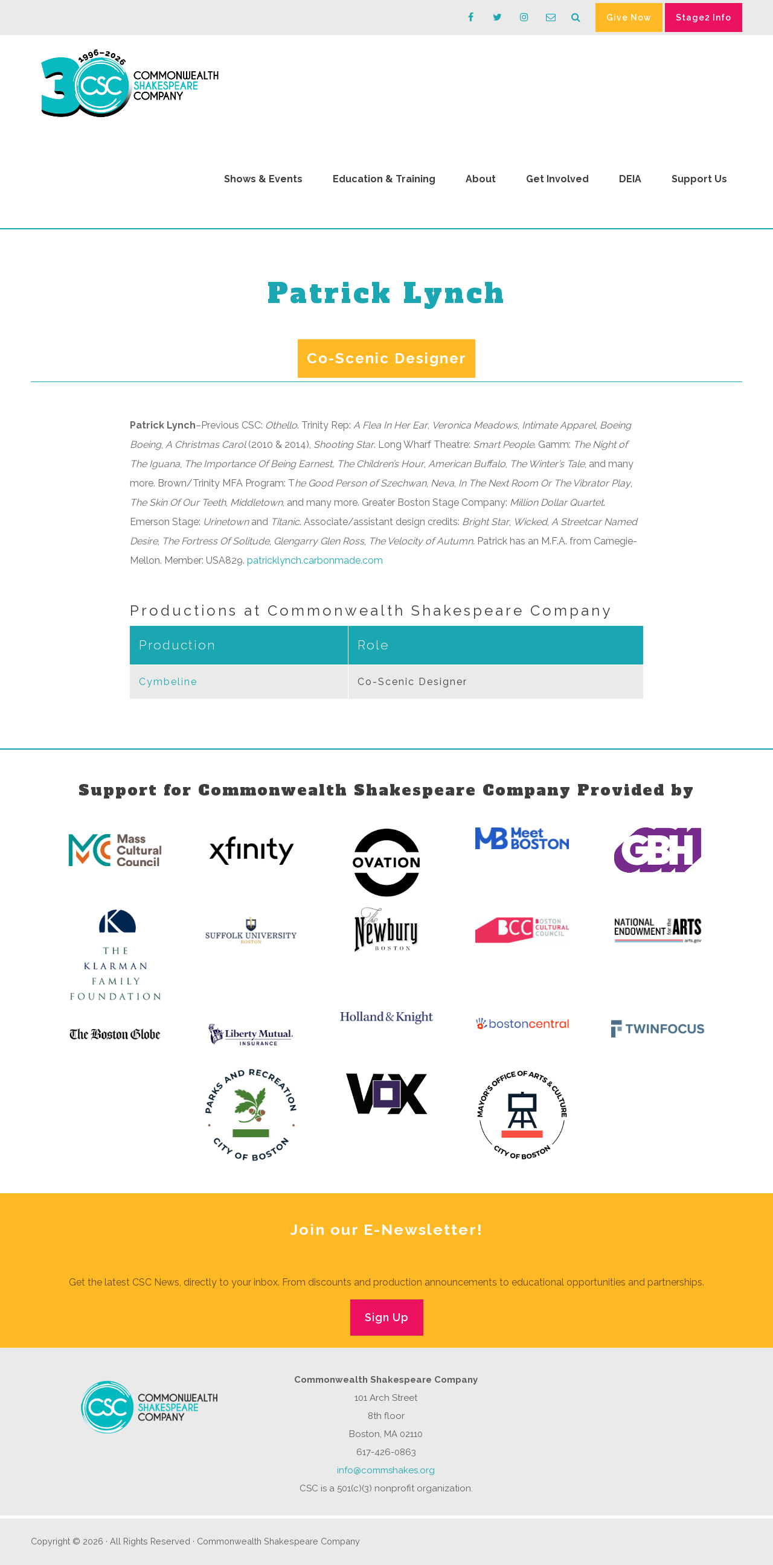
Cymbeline (168, 681)
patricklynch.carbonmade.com (315, 560)
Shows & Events (263, 179)
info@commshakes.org (386, 1470)
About (481, 179)
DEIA (630, 179)
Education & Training (384, 179)
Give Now (629, 17)
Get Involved (557, 179)
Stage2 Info (703, 17)
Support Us (699, 179)
